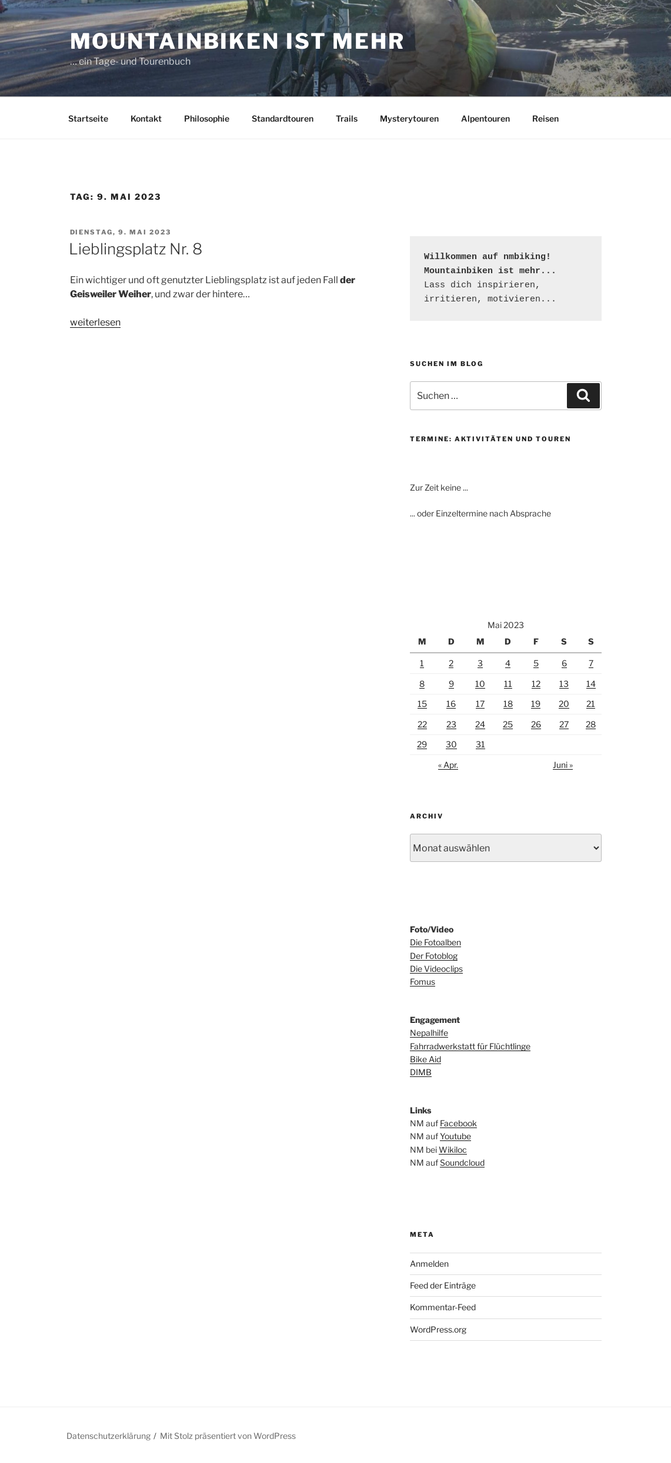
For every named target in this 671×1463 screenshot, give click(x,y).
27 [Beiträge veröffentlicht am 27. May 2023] (564, 724)
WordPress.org (438, 1329)
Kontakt (146, 118)
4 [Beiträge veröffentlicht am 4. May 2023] (507, 663)
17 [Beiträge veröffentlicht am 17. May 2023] (480, 704)
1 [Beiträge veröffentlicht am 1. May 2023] (422, 663)
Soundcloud (462, 1162)
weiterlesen (95, 322)
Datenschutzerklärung (108, 1436)
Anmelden (429, 1264)
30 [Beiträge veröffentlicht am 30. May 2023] (451, 744)
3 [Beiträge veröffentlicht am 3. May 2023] (480, 663)
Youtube (455, 1136)
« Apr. (448, 765)
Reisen (545, 118)
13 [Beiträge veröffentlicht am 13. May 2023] (564, 684)
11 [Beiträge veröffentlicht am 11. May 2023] (508, 684)
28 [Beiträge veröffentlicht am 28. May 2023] (591, 724)
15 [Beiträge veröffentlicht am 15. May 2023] (422, 704)
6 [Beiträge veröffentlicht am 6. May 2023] (564, 663)
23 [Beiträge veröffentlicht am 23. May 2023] (451, 724)
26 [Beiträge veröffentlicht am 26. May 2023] (536, 724)
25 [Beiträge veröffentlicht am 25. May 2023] (508, 724)
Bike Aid (425, 1059)
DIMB (421, 1072)
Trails (347, 118)
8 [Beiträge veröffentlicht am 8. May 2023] (422, 684)
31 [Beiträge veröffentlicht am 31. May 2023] (480, 744)
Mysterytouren (409, 118)
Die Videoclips (436, 969)
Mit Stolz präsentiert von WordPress (228, 1436)
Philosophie (206, 118)
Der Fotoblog (434, 956)
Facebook (458, 1123)
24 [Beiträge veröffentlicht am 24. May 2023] (480, 724)
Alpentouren (485, 118)
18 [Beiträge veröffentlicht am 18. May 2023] (508, 704)
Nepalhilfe (429, 1033)
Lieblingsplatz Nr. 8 (135, 249)
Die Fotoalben (435, 942)
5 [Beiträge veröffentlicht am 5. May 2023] (536, 663)
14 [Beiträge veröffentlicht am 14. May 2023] (591, 684)
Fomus (422, 981)
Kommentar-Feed (443, 1307)
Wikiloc (453, 1150)
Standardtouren (282, 118)
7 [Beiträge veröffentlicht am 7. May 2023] (591, 663)
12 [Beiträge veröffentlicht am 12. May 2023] (536, 684)
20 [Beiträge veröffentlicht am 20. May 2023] (564, 704)
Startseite (88, 118)
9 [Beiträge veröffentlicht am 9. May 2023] (451, 684)
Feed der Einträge (443, 1285)
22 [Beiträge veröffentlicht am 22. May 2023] (422, 724)
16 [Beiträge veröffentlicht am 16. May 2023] (451, 704)
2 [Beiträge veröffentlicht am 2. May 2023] (451, 663)
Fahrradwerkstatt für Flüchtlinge (470, 1046)
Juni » (563, 765)
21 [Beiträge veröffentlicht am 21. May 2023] (590, 704)
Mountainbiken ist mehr (237, 41)
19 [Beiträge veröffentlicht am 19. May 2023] (535, 704)
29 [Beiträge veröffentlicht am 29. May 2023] (422, 744)
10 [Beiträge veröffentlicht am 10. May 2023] (480, 684)
